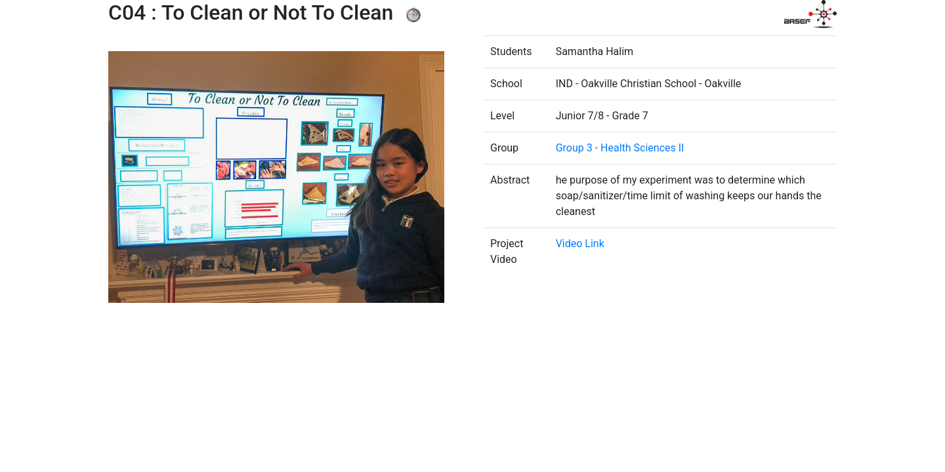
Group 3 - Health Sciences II (620, 148)
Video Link (580, 243)
